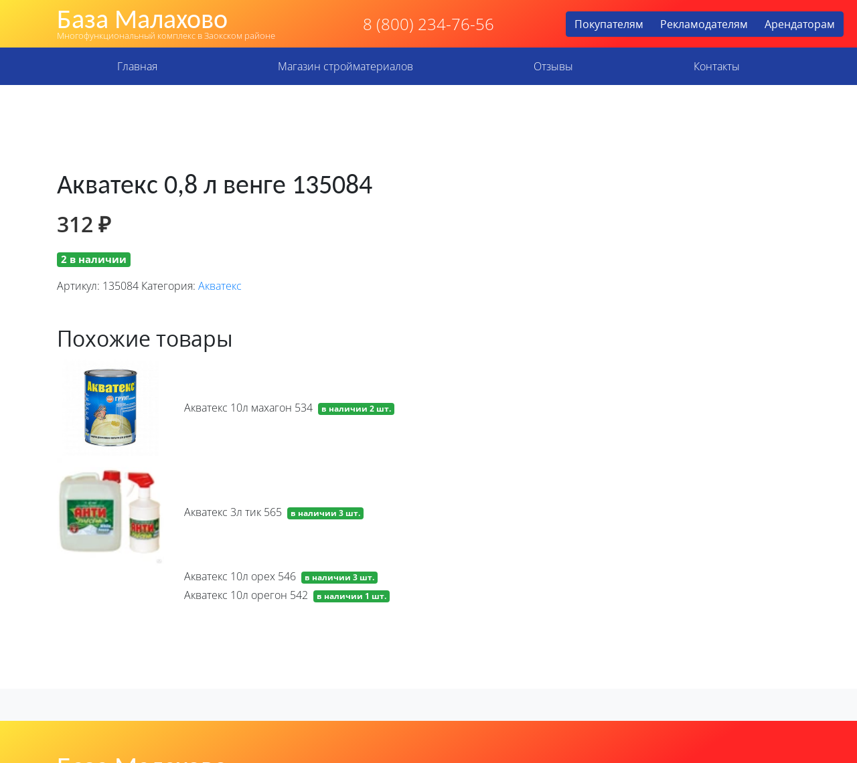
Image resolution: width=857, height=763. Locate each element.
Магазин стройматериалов (345, 66)
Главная (137, 66)
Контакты (717, 66)
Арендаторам (800, 24)
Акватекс (220, 285)
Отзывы (553, 66)
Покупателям (608, 24)
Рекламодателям (704, 24)
